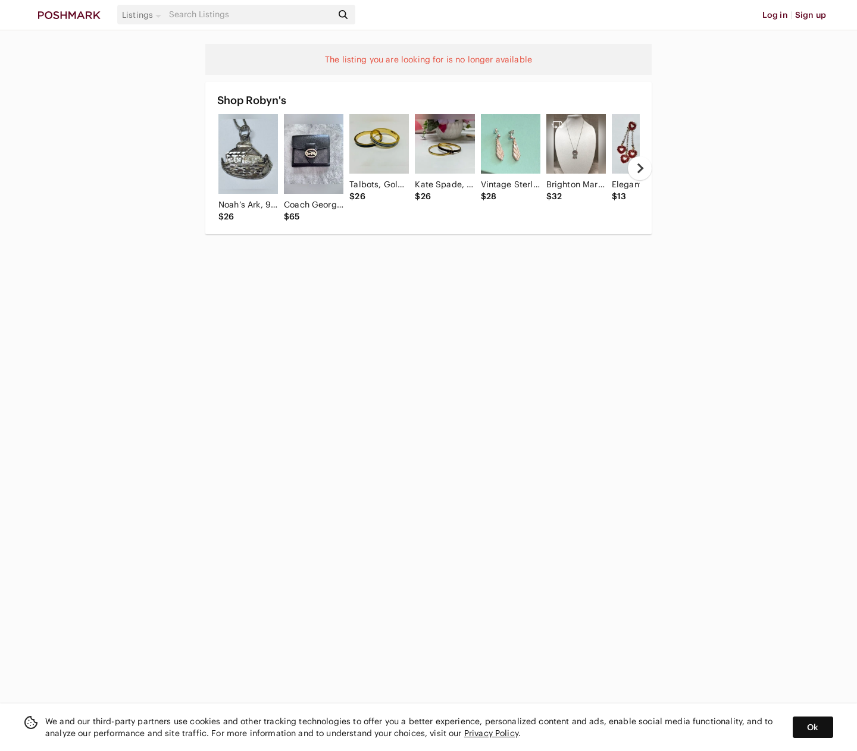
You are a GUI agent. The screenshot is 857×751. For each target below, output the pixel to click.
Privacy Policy (491, 733)
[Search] (249, 14)
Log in (775, 15)
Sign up (810, 15)
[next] (640, 168)
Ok (812, 727)
